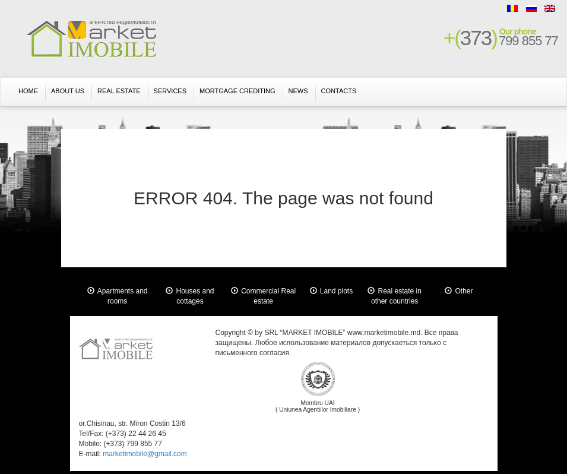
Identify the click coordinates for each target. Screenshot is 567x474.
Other (464, 291)
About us (67, 90)
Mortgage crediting (237, 90)
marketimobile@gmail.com (145, 454)
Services (170, 90)
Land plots (336, 291)
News (298, 90)
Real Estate (119, 90)
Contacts (339, 90)
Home (28, 90)
